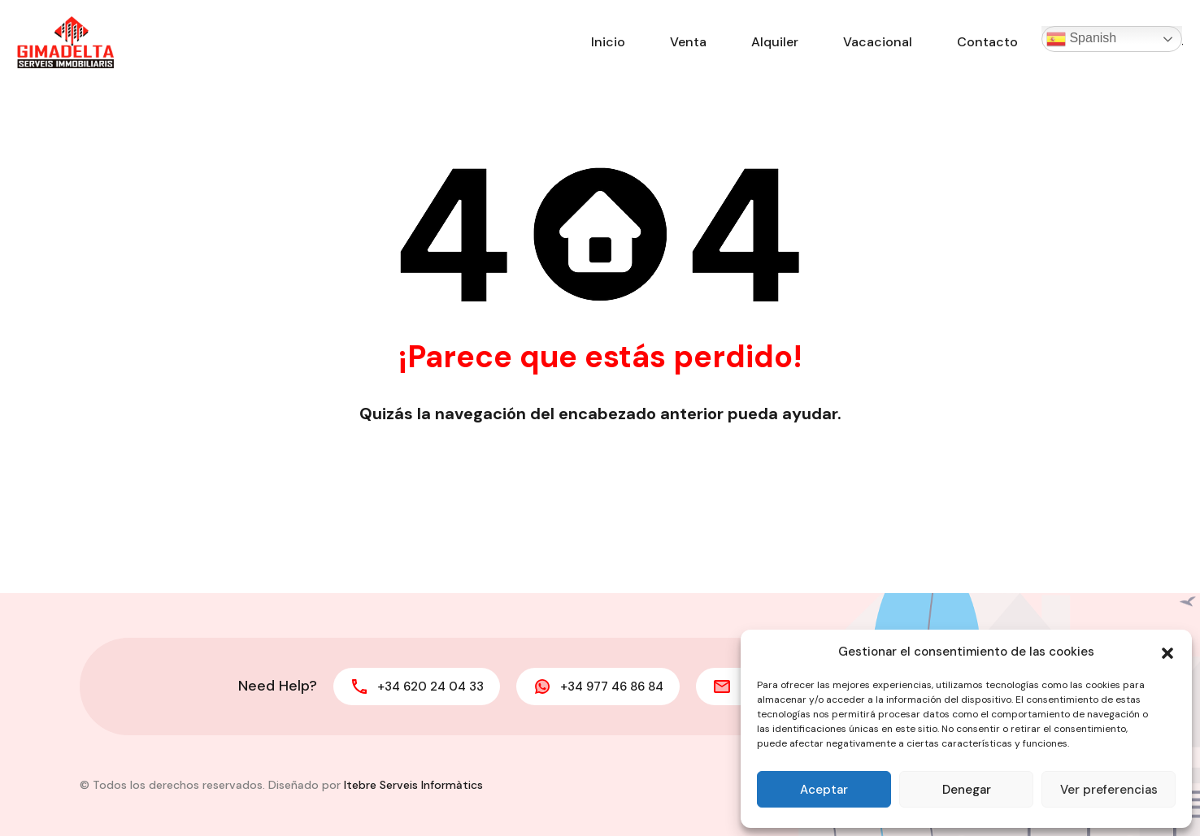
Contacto (987, 41)
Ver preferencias (1109, 790)
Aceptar (824, 790)
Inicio (608, 41)
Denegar (966, 790)
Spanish (1081, 39)
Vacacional (877, 41)
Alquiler (774, 41)
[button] (1167, 651)
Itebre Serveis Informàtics (413, 785)
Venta (688, 41)
